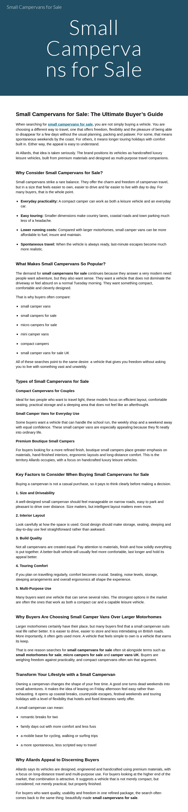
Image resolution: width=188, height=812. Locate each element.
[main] (94, 48)
